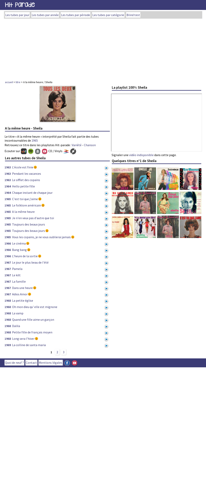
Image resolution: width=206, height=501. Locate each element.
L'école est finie (22, 167)
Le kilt (16, 275)
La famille (19, 281)
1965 (35, 140)
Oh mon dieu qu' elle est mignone (34, 307)
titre (18, 82)
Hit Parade (20, 5)
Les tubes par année (45, 15)
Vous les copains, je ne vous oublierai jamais (41, 237)
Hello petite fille (23, 186)
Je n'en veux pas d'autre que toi (33, 218)
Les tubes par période (75, 15)
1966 (8, 243)
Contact (31, 363)
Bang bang (19, 250)
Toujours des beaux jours (28, 224)
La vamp (17, 313)
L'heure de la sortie (25, 256)
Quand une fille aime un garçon (33, 320)
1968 (8, 300)
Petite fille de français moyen (32, 332)
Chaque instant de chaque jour (32, 193)
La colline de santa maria (29, 345)
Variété (76, 145)
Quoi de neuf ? (14, 363)
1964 (8, 186)
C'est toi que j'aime (25, 199)
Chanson (90, 145)
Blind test (133, 15)
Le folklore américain (26, 205)
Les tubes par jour (17, 15)
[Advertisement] (103, 48)
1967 (8, 262)
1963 (8, 167)
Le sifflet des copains (26, 180)
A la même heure (23, 212)
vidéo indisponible (141, 155)
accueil (9, 82)
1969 (8, 345)
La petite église (22, 300)
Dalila (16, 326)
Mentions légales (50, 363)
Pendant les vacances (26, 174)
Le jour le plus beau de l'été (30, 262)
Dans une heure (22, 288)
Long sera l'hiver (23, 339)
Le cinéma (19, 243)
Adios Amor (20, 294)
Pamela (17, 269)
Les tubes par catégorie (108, 15)
